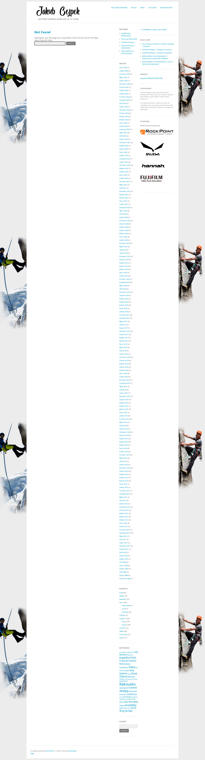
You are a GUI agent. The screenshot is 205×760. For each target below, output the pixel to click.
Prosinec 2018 (124, 279)
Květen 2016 (123, 364)
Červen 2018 (124, 295)
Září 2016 (122, 351)
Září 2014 (122, 426)
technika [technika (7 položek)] (127, 697)
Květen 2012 (123, 513)
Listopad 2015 (124, 383)
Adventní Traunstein (164, 53)
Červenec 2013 (124, 468)
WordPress (50, 751)
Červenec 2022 (124, 165)
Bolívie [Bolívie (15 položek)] (123, 654)
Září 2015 (122, 390)
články (121, 596)
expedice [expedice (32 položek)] (125, 657)
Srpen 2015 (123, 393)
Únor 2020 (123, 237)
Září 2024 (122, 103)
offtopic (122, 615)
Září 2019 (122, 250)
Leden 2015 (123, 416)
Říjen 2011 (123, 536)
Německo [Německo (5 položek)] (131, 677)
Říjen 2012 (123, 497)
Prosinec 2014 (124, 419)
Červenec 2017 (124, 331)
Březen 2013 (124, 481)
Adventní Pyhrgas (127, 42)
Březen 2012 (124, 520)
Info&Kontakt (166, 8)
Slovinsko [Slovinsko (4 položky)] (122, 694)
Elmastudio (72, 751)
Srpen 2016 (123, 354)
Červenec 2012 (124, 507)
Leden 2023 (123, 156)
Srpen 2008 (123, 575)
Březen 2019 (124, 269)
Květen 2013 (123, 474)
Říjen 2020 (123, 211)
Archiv (134, 8)
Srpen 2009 (123, 566)
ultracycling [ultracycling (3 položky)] (131, 699)
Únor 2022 (123, 175)
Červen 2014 (124, 435)
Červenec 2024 (124, 110)
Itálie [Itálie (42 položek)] (132, 667)
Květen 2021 (123, 195)
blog (121, 593)
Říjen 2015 (123, 387)
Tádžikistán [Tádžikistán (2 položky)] (122, 699)
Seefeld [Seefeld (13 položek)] (133, 687)
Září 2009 (122, 562)
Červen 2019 (124, 260)
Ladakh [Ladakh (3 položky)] (126, 671)
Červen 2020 (124, 224)
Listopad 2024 (124, 100)
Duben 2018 (123, 302)
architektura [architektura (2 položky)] (123, 652)
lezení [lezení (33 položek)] (123, 673)
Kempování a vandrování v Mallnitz (155, 58)
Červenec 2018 (124, 292)
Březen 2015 (124, 409)
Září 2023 (122, 136)
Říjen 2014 (123, 422)
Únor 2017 (123, 344)
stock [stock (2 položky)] (121, 697)
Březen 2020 (124, 234)
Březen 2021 (124, 198)
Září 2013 (122, 461)
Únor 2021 (123, 201)
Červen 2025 (124, 87)
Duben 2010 (123, 559)
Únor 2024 (123, 123)
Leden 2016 (123, 377)
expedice (122, 599)
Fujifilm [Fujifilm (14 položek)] (132, 660)
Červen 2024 (124, 113)
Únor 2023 (123, 152)
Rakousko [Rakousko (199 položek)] (127, 684)
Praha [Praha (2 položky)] (135, 679)
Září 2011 (122, 540)
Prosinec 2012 (124, 491)
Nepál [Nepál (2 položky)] (129, 674)
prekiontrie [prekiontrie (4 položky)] (123, 681)
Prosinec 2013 (124, 455)
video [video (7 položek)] (121, 705)
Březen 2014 (124, 445)
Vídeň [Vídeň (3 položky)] (121, 708)
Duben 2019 (123, 266)
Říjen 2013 (123, 458)
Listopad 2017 (124, 318)
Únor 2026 (123, 68)
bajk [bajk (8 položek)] (136, 652)
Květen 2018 (123, 299)
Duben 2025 (123, 90)
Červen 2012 (124, 510)
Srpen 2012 (123, 504)
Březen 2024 (124, 120)
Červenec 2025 (124, 84)
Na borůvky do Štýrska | (151, 44)
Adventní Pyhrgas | (149, 50)
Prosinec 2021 (124, 182)
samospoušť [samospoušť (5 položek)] (124, 688)
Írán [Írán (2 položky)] (129, 708)
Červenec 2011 (124, 546)
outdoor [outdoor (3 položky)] (122, 679)
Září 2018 (122, 289)
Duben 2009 (123, 569)
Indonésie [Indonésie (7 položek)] (123, 667)
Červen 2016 (124, 361)
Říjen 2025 (123, 77)
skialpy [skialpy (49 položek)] (124, 691)
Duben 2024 (123, 116)
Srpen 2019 (123, 253)
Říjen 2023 (123, 133)
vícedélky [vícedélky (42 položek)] (130, 705)
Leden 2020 (123, 240)
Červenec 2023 (124, 142)
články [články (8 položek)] (134, 708)
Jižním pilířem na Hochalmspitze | (154, 56)
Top (32, 754)
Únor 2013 (123, 484)
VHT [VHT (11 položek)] (121, 702)
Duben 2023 (123, 149)
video (121, 638)
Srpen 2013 (123, 465)
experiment (126, 605)
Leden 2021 (123, 204)
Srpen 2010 (123, 556)
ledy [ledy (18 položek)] (131, 670)
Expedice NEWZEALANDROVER (151, 78)
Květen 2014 (123, 439)
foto (121, 602)
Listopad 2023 (124, 129)
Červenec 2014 (124, 432)
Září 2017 (122, 325)
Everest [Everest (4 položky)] (130, 655)
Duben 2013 (123, 478)
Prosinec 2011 (124, 530)
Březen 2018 (124, 305)
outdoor (122, 619)
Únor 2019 (123, 273)
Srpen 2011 (123, 543)
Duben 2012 (123, 517)
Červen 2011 (124, 549)
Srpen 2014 (123, 429)
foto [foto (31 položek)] (133, 657)
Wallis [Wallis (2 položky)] (125, 708)
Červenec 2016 (124, 357)
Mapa (142, 8)
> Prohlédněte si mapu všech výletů (153, 30)
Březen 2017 (124, 341)
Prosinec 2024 (124, 97)
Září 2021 (122, 188)
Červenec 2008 (124, 579)
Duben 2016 (123, 367)
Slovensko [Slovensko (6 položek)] (133, 691)
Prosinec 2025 (124, 74)
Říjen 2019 (123, 247)
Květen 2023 (123, 146)
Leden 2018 (123, 312)
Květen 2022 (123, 168)
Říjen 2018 (123, 286)
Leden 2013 (123, 487)
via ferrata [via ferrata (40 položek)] (131, 701)
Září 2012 (122, 500)
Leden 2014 (123, 452)
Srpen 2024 (123, 107)
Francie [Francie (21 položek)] (123, 660)
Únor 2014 (123, 448)
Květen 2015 (123, 403)
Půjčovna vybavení (119, 8)
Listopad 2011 (124, 533)
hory (123, 622)
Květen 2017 (123, 338)
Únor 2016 (123, 373)
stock (124, 609)
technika (125, 612)
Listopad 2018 (124, 282)
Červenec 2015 (124, 396)
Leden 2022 (123, 178)
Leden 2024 (123, 126)
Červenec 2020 (124, 221)
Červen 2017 (124, 335)
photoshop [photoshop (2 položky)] (129, 679)
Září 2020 (122, 214)
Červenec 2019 (124, 256)
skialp (121, 631)
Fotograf (152, 8)
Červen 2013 (124, 471)
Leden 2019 (123, 276)
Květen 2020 (123, 227)
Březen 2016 (124, 370)
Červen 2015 (124, 400)
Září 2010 (122, 552)
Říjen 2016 (123, 347)
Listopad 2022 (124, 159)
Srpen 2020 (123, 217)
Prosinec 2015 (124, 380)
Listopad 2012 (124, 494)
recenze (122, 628)
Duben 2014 (123, 442)
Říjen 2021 (123, 185)
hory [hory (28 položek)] (122, 663)
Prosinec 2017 (124, 315)
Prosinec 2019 (124, 243)
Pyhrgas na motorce (164, 50)
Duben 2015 (123, 406)
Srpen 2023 (123, 139)
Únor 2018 (123, 308)
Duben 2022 (123, 172)
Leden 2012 (123, 526)
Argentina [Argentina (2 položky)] (130, 652)
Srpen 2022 (123, 162)
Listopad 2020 (124, 208)
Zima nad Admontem (129, 39)
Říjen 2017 (123, 321)
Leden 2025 (123, 94)
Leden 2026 (123, 71)
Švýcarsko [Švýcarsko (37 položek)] (126, 710)
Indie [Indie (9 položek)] (128, 664)
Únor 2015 (123, 413)
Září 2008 (122, 572)
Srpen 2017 (123, 328)
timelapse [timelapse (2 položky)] (134, 697)
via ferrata (123, 634)
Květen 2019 (123, 263)
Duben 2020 (123, 230)
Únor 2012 (123, 523)
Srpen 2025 (123, 81)
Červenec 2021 (124, 191)
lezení (124, 625)
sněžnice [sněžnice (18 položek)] (132, 694)
